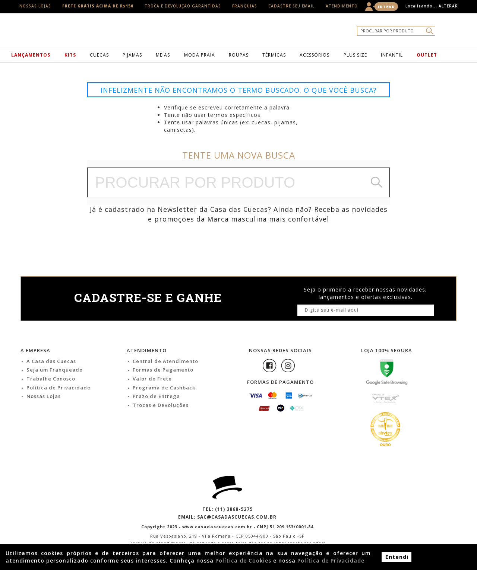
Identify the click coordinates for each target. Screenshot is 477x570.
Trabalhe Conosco (50, 378)
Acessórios (314, 55)
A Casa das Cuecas (51, 361)
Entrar (386, 6)
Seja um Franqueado (54, 369)
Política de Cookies (243, 560)
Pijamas (132, 55)
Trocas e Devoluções (161, 405)
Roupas (239, 55)
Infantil (392, 55)
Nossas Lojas (35, 6)
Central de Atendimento (165, 361)
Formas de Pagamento (163, 369)
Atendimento (342, 6)
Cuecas (99, 55)
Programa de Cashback (164, 387)
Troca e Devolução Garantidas (183, 6)
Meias (163, 55)
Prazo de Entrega (156, 396)
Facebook (269, 365)
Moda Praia (199, 55)
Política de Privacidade (58, 387)
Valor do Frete (152, 378)
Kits (70, 55)
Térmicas (274, 55)
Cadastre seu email (291, 6)
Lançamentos (30, 55)
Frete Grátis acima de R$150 (97, 6)
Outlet (427, 55)
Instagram (288, 365)
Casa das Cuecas (250, 32)
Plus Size (355, 55)
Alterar (448, 6)
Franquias (244, 6)
